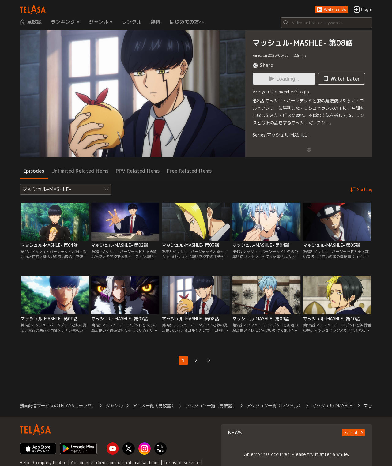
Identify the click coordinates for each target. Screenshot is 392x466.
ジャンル (114, 405)
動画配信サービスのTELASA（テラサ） (58, 405)
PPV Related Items (138, 170)
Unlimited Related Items (79, 170)
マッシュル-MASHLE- (288, 135)
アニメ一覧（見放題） (154, 405)
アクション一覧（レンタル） (274, 405)
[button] (331, 9)
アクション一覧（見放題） (211, 405)
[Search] (326, 22)
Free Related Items (189, 170)
